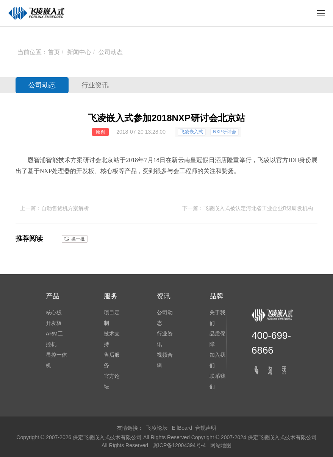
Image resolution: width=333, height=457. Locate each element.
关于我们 (217, 317)
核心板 (109, 171)
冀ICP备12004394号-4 (180, 445)
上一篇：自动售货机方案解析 (54, 208)
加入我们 (217, 360)
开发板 (85, 171)
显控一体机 (56, 360)
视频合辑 (165, 360)
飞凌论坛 (156, 428)
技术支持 (112, 339)
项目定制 (112, 317)
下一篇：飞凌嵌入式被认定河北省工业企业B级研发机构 (247, 208)
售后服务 (112, 360)
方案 (76, 160)
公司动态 (110, 52)
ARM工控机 (54, 339)
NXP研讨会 (224, 131)
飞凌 (264, 160)
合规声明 (205, 428)
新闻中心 (79, 52)
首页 (54, 52)
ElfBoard (182, 428)
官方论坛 (112, 381)
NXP (46, 171)
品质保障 (217, 339)
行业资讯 (95, 85)
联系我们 (217, 381)
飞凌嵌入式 (191, 131)
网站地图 (220, 445)
